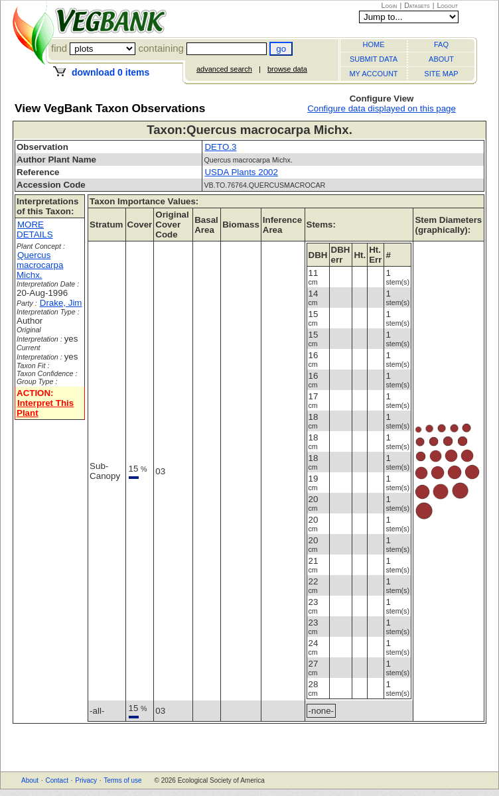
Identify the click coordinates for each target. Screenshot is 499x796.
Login (389, 5)
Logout (447, 5)
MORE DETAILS (35, 229)
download (110, 72)
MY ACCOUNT (373, 74)
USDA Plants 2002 (240, 172)
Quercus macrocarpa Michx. (40, 265)
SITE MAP (441, 74)
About (29, 780)
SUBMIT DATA (373, 59)
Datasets (417, 5)
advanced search (224, 69)
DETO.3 (220, 147)
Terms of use (122, 780)
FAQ (441, 44)
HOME (374, 44)
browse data (287, 69)
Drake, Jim (61, 303)
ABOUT (441, 59)
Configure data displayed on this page (381, 108)
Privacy (86, 780)
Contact (56, 780)
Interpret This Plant (45, 408)
